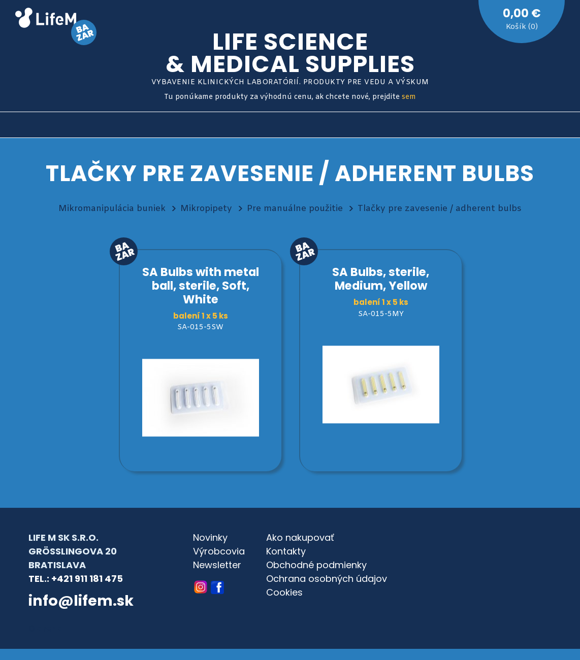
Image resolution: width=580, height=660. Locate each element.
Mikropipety (206, 209)
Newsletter (217, 565)
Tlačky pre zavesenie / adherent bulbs (440, 209)
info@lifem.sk (81, 600)
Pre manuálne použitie (295, 209)
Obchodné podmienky (316, 565)
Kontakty (286, 551)
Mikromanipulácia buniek (112, 209)
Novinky (210, 537)
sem (409, 97)
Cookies (284, 592)
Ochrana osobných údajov (326, 578)
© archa (45, 629)
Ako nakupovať (300, 537)
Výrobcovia (219, 551)
